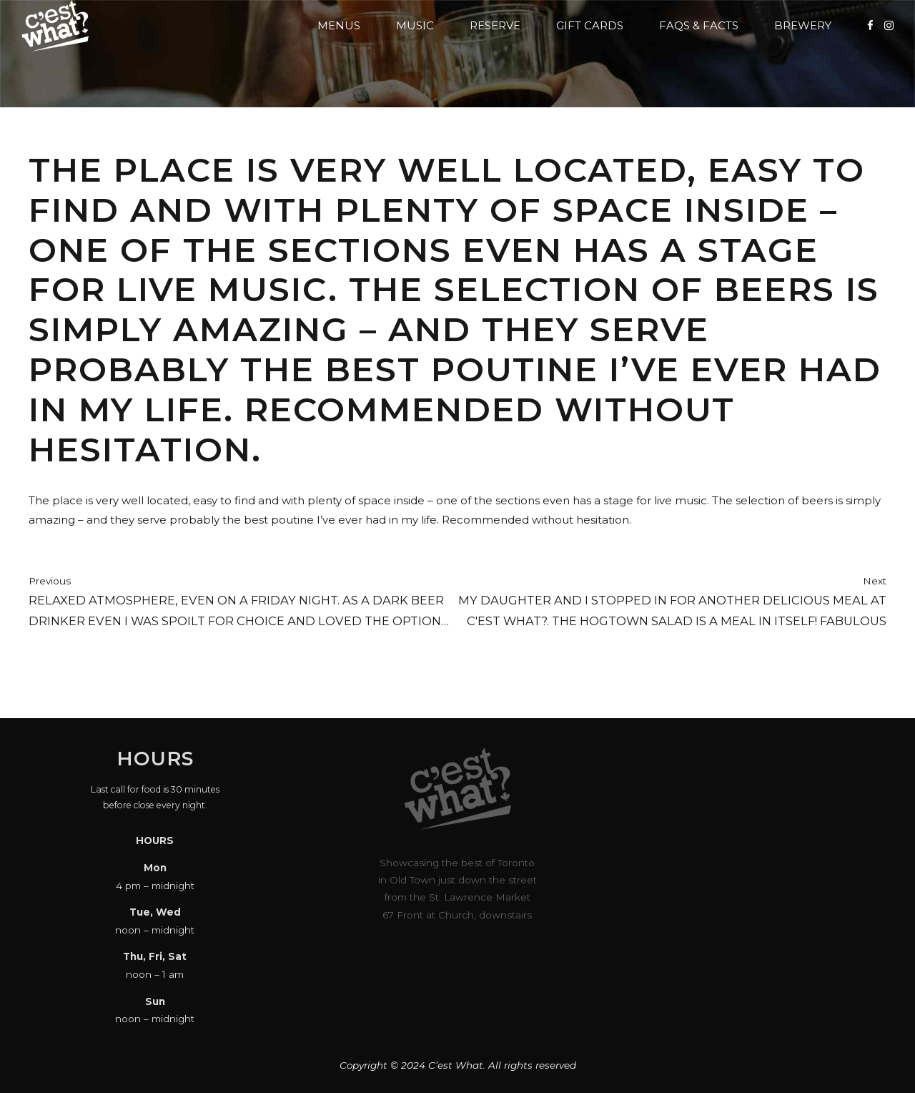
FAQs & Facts (698, 25)
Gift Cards (589, 25)
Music (415, 25)
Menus (338, 25)
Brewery (802, 25)
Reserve (495, 25)
